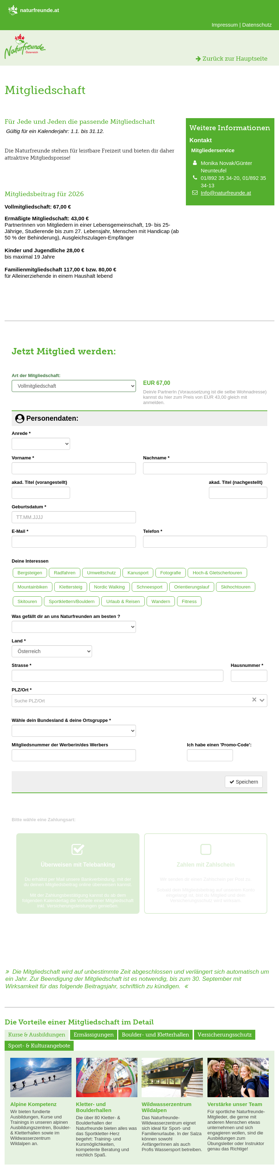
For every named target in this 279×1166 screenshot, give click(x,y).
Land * (19, 640)
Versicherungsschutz (225, 1035)
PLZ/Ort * (22, 689)
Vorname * (23, 457)
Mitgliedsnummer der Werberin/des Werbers (60, 744)
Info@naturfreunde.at (226, 193)
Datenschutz (257, 25)
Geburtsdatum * (29, 506)
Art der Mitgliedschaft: (36, 375)
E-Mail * (20, 531)
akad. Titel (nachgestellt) (235, 482)
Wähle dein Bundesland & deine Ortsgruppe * (61, 720)
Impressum (225, 25)
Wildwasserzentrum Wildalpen (167, 1107)
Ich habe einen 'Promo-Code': (219, 744)
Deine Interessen (30, 561)
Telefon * (152, 531)
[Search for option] (142, 701)
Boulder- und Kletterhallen (155, 1035)
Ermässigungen (94, 1035)
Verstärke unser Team (234, 1104)
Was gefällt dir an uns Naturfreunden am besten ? (66, 616)
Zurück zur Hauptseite (231, 58)
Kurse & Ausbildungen (36, 1035)
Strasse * (22, 665)
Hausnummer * (247, 665)
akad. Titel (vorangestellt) (39, 482)
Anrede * (21, 433)
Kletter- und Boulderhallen (94, 1107)
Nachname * (156, 457)
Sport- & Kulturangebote (39, 1046)
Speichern (243, 782)
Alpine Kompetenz (33, 1104)
